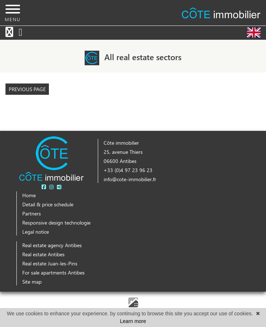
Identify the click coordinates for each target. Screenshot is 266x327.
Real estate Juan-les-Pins (49, 263)
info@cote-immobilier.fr (130, 179)
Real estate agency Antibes (52, 245)
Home (29, 195)
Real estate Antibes (43, 254)
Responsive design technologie (56, 222)
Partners (31, 213)
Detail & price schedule (47, 204)
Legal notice (35, 231)
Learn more (133, 321)
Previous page (27, 89)
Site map (32, 281)
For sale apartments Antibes (53, 272)
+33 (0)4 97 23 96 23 (128, 170)
